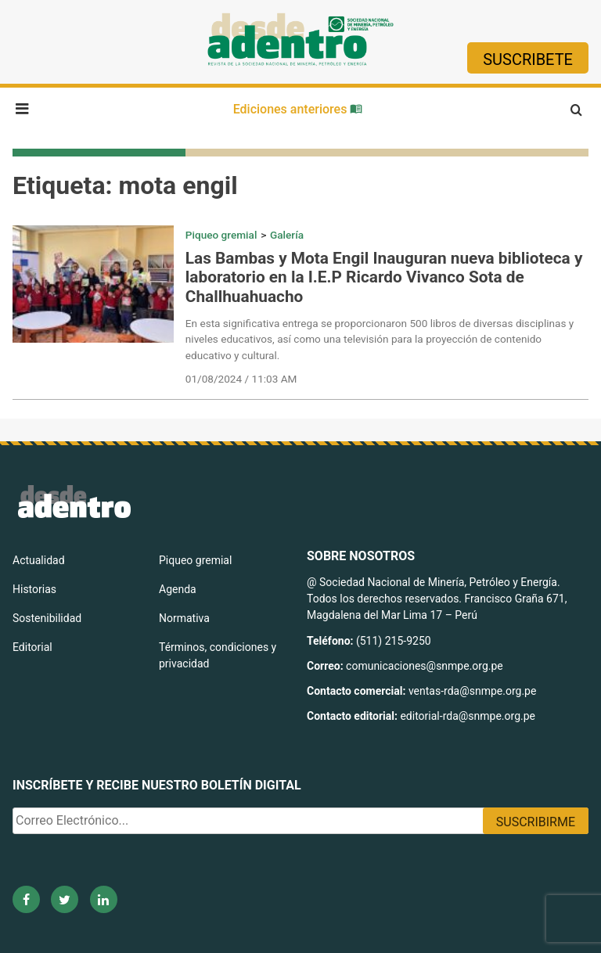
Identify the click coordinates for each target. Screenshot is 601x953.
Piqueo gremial (221, 234)
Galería (287, 234)
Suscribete (528, 59)
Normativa (184, 618)
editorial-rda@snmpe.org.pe (467, 716)
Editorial (32, 647)
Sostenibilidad (47, 618)
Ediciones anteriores (298, 109)
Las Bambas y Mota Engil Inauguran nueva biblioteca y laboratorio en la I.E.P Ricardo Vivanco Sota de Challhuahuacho (384, 278)
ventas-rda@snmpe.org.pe (472, 691)
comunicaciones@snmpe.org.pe (426, 666)
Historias (34, 589)
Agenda (177, 589)
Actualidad (39, 560)
